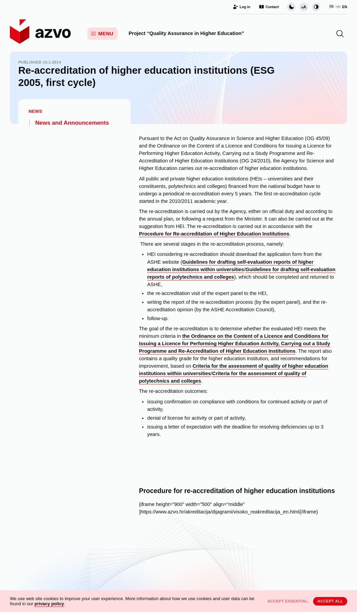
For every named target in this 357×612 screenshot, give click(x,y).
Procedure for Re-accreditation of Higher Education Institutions (214, 234)
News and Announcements (72, 123)
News (35, 111)
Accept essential (287, 601)
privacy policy (49, 603)
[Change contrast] (316, 7)
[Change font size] (304, 7)
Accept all (330, 601)
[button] (340, 33)
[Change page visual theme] (291, 7)
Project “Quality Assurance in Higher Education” (186, 33)
